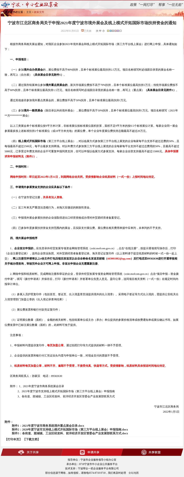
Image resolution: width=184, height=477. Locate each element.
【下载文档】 (31, 439)
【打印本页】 (13, 439)
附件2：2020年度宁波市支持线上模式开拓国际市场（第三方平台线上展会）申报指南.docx (70, 429)
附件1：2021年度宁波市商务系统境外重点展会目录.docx (48, 425)
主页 (28, 12)
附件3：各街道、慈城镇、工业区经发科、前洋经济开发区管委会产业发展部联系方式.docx (70, 433)
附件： (9, 421)
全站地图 (134, 473)
